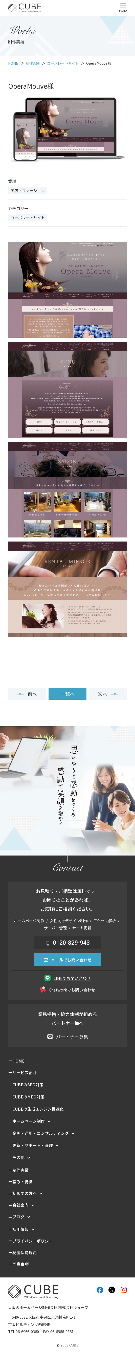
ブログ (18, 1216)
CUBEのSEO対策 (27, 1085)
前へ (27, 693)
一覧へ (67, 693)
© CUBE (68, 1345)
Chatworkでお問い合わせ (67, 989)
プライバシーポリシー (32, 1241)
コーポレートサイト (28, 217)
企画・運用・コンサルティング (40, 1133)
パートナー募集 (67, 1036)
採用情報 (20, 1229)
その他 (18, 1157)
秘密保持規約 (24, 1252)
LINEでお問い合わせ (67, 978)
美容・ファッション (28, 190)
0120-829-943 (68, 942)
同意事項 (20, 1264)
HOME (18, 1061)
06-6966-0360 (27, 1331)
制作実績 (20, 1170)
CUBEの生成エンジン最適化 (38, 1109)
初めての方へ (24, 1193)
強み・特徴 (22, 1182)
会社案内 (20, 1205)
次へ (108, 693)
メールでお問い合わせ (68, 960)
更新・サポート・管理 (32, 1145)
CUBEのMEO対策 (28, 1097)
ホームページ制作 (28, 1121)
